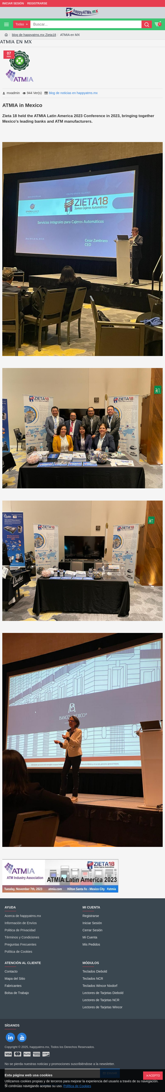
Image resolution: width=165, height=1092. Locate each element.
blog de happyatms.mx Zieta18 (34, 35)
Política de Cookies (77, 1086)
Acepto (154, 1075)
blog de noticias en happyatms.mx (73, 93)
